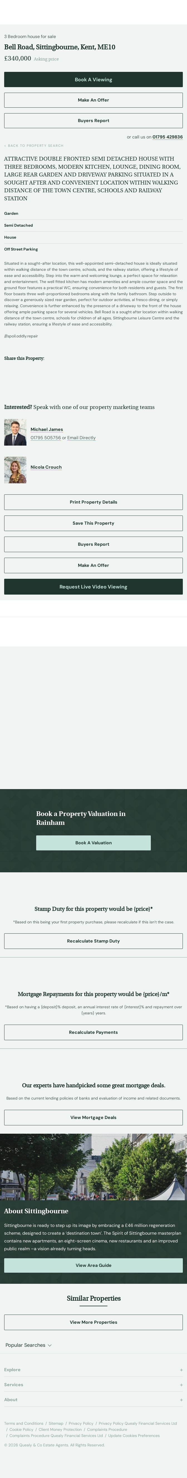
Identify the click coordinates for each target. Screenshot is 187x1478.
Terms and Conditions (23, 1423)
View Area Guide (94, 1265)
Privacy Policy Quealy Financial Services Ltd (138, 1423)
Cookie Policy (21, 1429)
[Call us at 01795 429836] (163, 10)
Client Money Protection (60, 1429)
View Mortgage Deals (93, 1117)
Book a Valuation (93, 843)
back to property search (34, 145)
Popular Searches (25, 1345)
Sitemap (56, 1423)
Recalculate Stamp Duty (93, 941)
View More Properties (93, 1322)
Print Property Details (93, 502)
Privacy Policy (81, 1423)
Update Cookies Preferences (134, 1435)
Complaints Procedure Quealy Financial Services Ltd (56, 1435)
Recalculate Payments (93, 1032)
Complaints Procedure (107, 1429)
